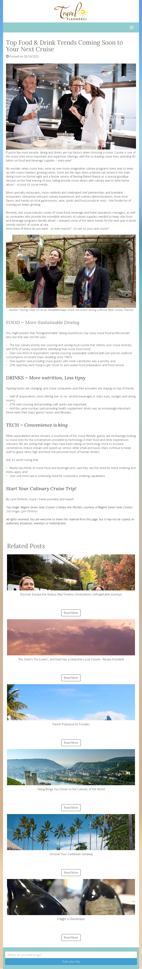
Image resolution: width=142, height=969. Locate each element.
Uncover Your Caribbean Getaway (71, 835)
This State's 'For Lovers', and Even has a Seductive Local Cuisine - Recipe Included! (71, 640)
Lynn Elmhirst (18, 499)
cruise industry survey (37, 212)
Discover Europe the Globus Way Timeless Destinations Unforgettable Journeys (71, 575)
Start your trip (71, 961)
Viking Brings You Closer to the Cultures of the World (71, 770)
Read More (71, 613)
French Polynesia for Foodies (71, 705)
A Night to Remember (71, 900)
